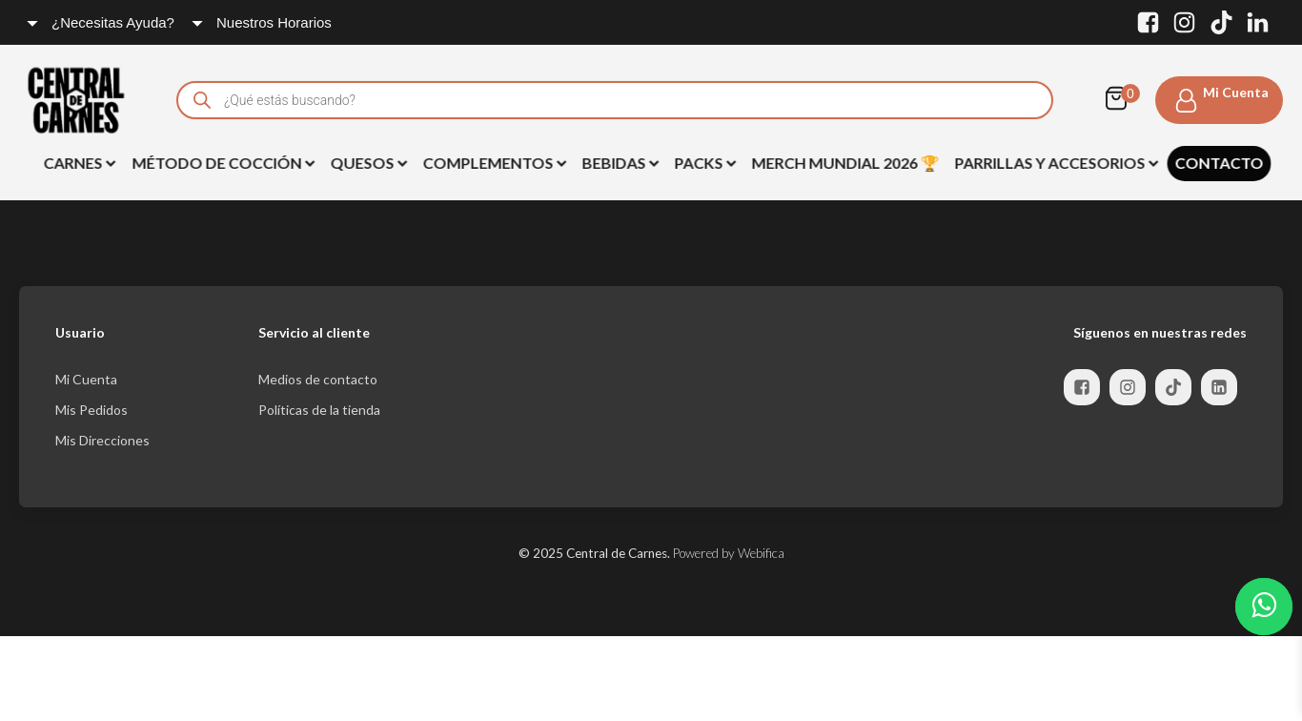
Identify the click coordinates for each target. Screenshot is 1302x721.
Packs (703, 163)
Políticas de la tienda (319, 410)
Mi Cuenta (86, 379)
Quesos (366, 163)
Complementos (492, 163)
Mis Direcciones (102, 440)
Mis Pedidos (91, 410)
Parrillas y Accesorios (1054, 163)
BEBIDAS (618, 163)
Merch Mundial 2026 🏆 (843, 163)
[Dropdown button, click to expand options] (101, 22)
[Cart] (1121, 100)
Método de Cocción (221, 163)
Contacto (1216, 163)
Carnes (77, 163)
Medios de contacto (317, 379)
